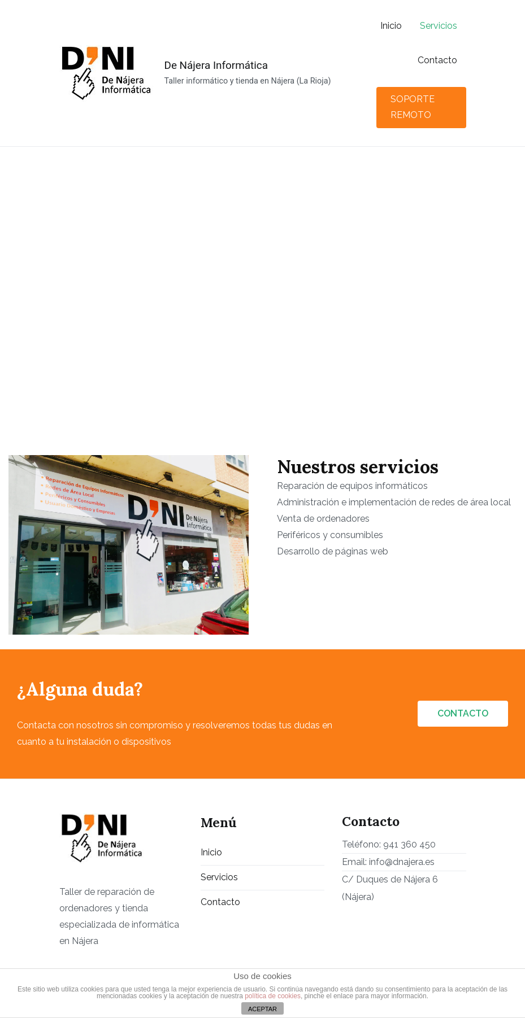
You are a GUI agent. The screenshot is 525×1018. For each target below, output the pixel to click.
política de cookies (273, 996)
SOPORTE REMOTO (413, 107)
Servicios (438, 25)
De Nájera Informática (216, 65)
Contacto (437, 60)
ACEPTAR (262, 1009)
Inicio (391, 25)
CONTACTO (462, 713)
